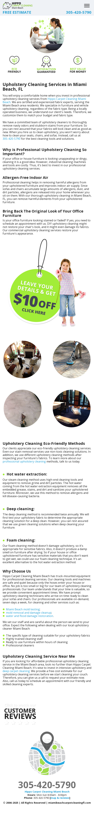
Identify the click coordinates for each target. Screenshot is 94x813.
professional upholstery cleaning (24, 461)
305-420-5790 (78, 12)
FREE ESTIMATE (17, 12)
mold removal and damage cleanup (28, 613)
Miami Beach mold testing (23, 609)
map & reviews (60, 797)
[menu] (86, 5)
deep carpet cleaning (16, 671)
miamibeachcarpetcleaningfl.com (69, 802)
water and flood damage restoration (29, 616)
